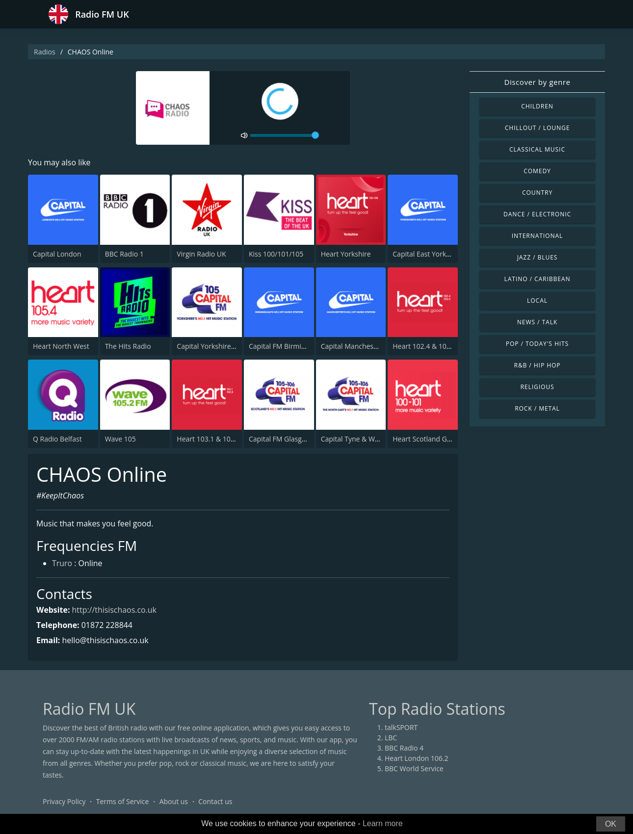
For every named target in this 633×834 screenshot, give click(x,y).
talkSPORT (401, 727)
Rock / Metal (537, 408)
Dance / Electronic (537, 214)
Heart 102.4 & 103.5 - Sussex (438, 346)
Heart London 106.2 (416, 758)
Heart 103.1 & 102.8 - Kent (219, 438)
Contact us (215, 802)
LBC (391, 738)
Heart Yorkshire (346, 254)
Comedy (537, 171)
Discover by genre (537, 82)
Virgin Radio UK (201, 254)
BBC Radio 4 (404, 748)
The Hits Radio (128, 346)
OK (610, 824)
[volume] (284, 135)
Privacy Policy (64, 802)
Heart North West (61, 346)
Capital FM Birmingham (286, 346)
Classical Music (537, 149)
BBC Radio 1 (124, 254)
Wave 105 (120, 438)
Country (537, 192)
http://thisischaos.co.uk (114, 609)
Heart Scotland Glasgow (431, 438)
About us (173, 802)
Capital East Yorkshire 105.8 (437, 254)
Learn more (383, 823)
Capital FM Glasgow (280, 438)
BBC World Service (414, 769)
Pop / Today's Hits (537, 343)
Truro (62, 564)
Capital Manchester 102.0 (361, 346)
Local (537, 300)
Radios (44, 51)
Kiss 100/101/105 (276, 254)
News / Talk (537, 322)
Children (537, 106)
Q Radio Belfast (57, 438)
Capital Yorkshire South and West (230, 346)
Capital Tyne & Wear (353, 438)
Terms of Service (122, 802)
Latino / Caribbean (537, 279)
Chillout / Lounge (537, 128)
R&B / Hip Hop (537, 365)
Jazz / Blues (537, 257)
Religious (537, 387)
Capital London (57, 254)
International (537, 236)
